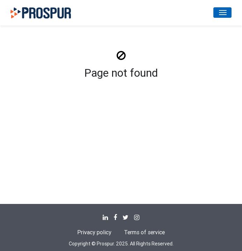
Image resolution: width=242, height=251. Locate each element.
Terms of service (144, 232)
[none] (105, 217)
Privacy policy (94, 232)
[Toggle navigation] (222, 12)
